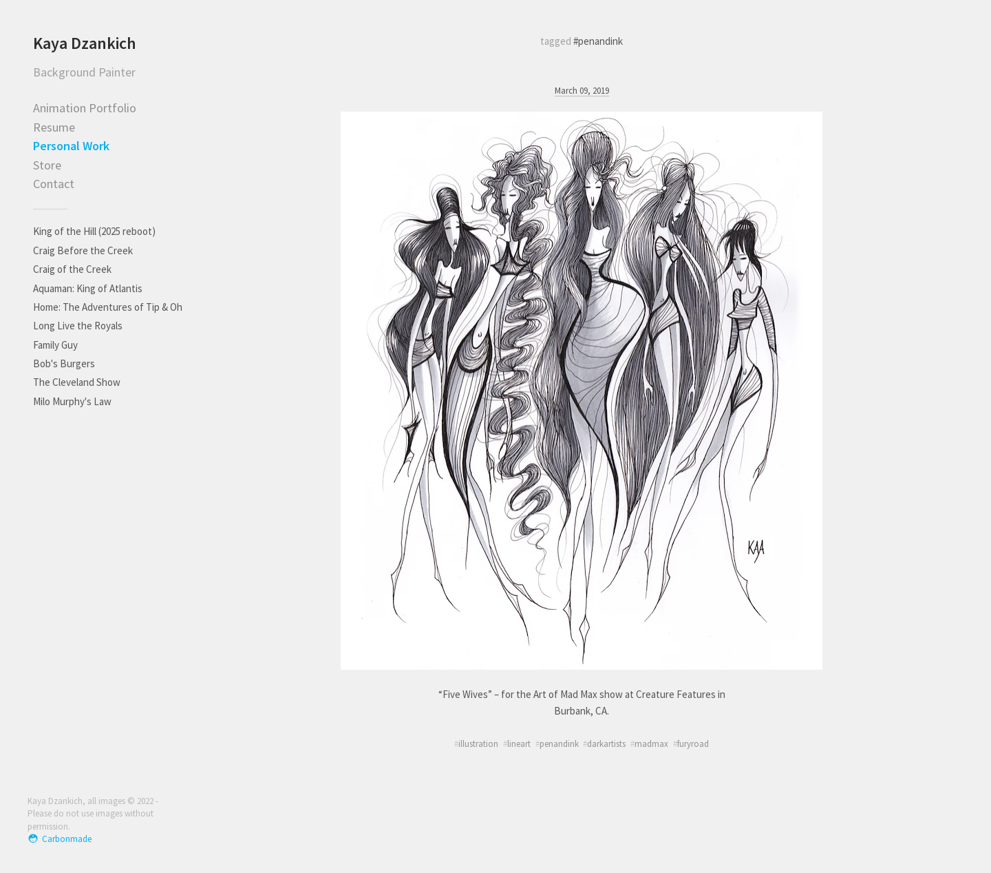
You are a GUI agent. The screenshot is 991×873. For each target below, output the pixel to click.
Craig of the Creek (72, 269)
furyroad (693, 743)
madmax (651, 743)
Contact (53, 183)
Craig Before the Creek (83, 250)
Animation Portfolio (84, 108)
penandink (559, 743)
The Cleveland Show (76, 382)
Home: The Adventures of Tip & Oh (107, 307)
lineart (519, 743)
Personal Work (71, 146)
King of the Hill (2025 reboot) (94, 231)
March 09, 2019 (582, 90)
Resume (54, 127)
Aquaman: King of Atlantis (87, 288)
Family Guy (55, 345)
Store (47, 165)
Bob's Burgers (64, 363)
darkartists (606, 743)
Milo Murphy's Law (72, 401)
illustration (478, 743)
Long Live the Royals (77, 325)
